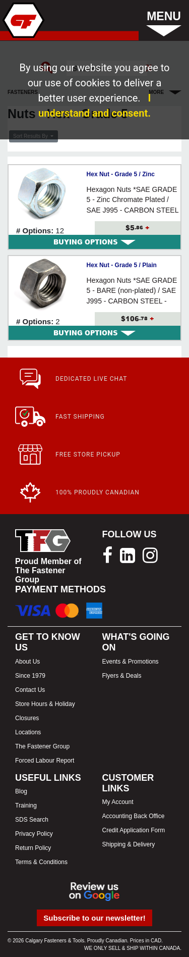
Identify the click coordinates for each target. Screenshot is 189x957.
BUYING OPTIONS (94, 241)
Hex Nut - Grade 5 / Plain (122, 265)
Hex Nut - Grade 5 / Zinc (121, 174)
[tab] (94, 242)
